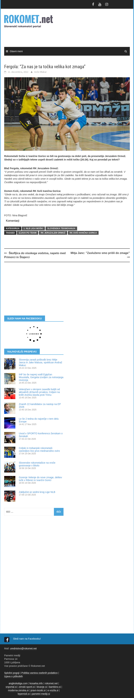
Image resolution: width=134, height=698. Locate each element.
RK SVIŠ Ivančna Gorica (83, 233)
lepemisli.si (24, 693)
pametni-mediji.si (41, 693)
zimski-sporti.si (27, 686)
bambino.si (55, 686)
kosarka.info (36, 683)
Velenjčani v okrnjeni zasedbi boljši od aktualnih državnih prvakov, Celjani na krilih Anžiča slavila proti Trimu (39, 392)
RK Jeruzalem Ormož (53, 233)
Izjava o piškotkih (13, 676)
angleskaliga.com (18, 683)
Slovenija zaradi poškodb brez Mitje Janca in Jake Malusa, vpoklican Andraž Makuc (40, 362)
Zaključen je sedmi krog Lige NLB (37, 492)
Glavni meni (16, 51)
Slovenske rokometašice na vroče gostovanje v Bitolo (37, 464)
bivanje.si (42, 686)
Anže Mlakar (40, 71)
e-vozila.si (52, 690)
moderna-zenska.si (18, 690)
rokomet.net (51, 683)
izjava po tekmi (27, 233)
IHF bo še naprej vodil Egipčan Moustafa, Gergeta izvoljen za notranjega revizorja (41, 377)
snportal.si (11, 686)
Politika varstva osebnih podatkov (39, 672)
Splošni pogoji (11, 672)
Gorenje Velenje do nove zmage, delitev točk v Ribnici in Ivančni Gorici (40, 479)
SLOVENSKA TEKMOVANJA (61, 228)
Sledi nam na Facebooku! (27, 638)
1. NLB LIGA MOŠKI (33, 228)
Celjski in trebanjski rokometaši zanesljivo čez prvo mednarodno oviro (39, 449)
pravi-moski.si (38, 690)
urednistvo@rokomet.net (23, 648)
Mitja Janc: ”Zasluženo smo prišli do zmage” (100, 253)
